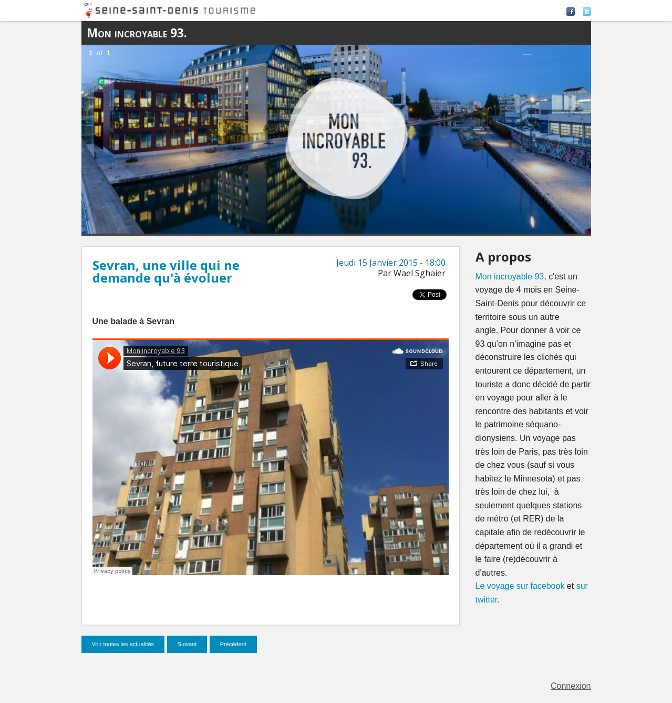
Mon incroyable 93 (509, 276)
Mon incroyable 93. (137, 33)
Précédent (233, 644)
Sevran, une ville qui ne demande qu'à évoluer (166, 271)
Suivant (187, 644)
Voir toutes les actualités (123, 644)
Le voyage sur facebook (520, 585)
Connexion (571, 685)
